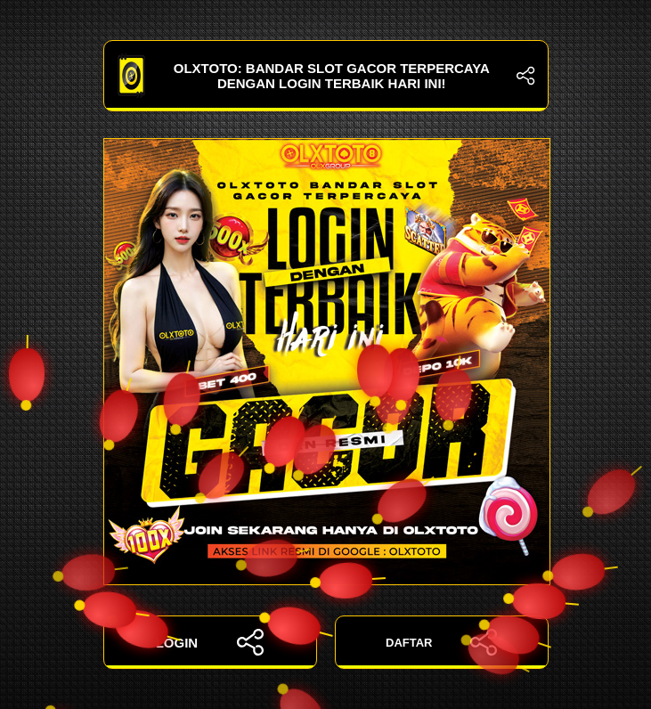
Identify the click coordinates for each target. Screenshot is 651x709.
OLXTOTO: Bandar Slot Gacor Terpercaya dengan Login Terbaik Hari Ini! (326, 75)
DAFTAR (441, 642)
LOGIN (210, 642)
